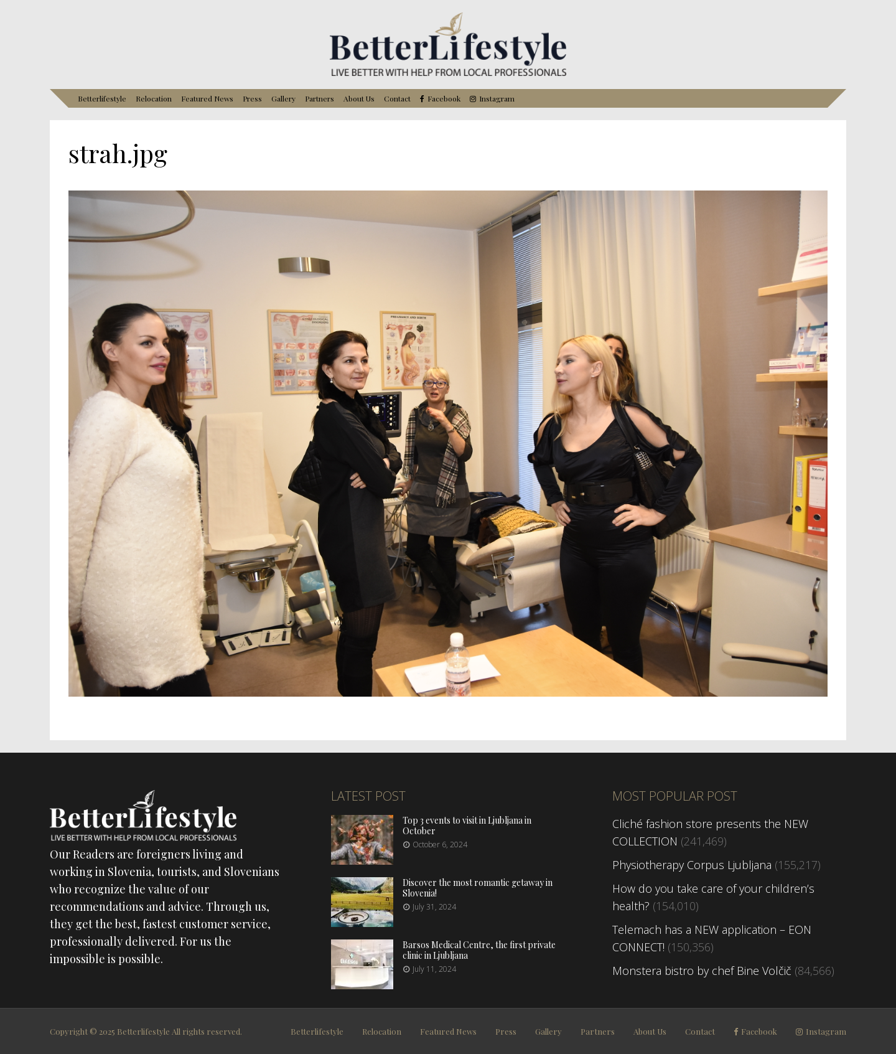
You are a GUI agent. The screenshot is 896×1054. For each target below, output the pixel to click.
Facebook (443, 99)
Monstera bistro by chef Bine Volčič (701, 970)
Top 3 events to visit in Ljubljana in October (467, 825)
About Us (359, 98)
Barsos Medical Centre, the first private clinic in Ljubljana (479, 950)
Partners (319, 98)
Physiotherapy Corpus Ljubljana (692, 864)
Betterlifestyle (102, 98)
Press (252, 98)
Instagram (497, 99)
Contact (397, 98)
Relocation (154, 98)
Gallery (283, 98)
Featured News (207, 98)
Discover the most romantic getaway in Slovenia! (478, 888)
